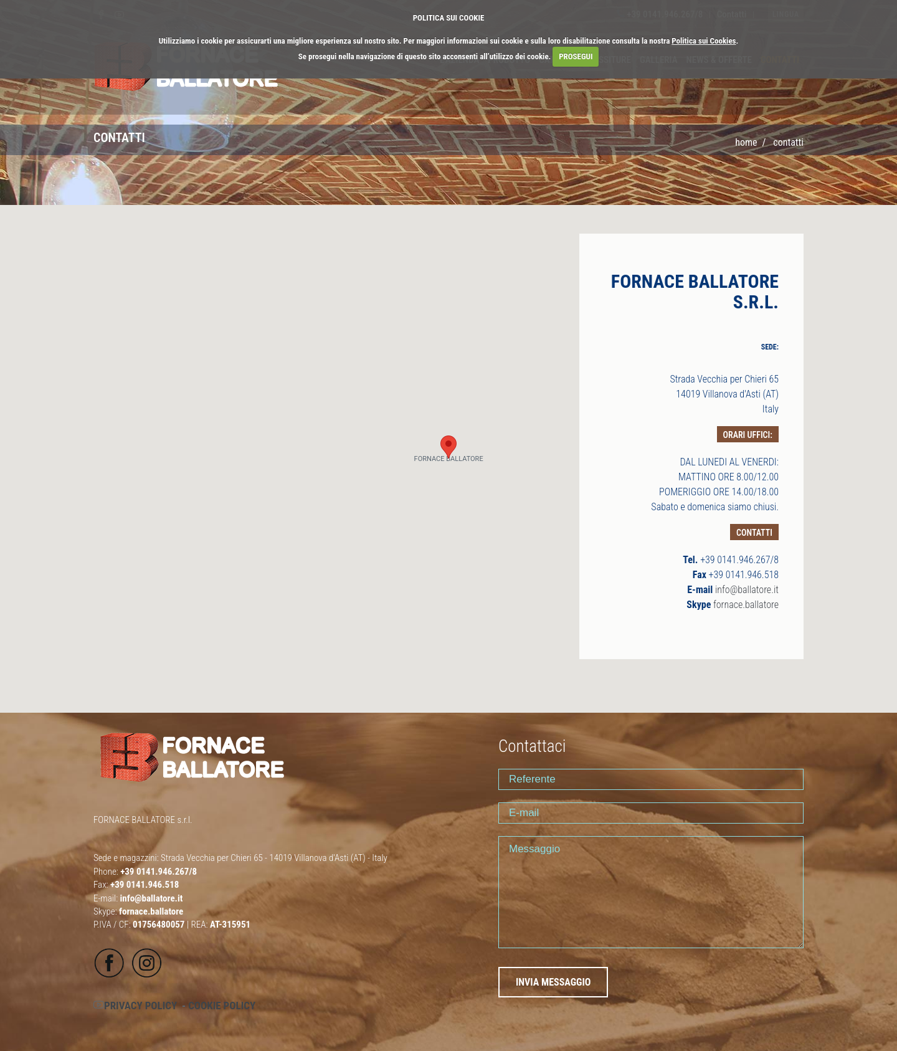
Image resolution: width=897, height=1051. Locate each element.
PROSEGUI (575, 56)
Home (746, 142)
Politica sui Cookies (704, 40)
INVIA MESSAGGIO (553, 982)
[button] (448, 447)
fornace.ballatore (746, 605)
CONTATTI (788, 142)
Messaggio (651, 892)
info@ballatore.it (747, 590)
